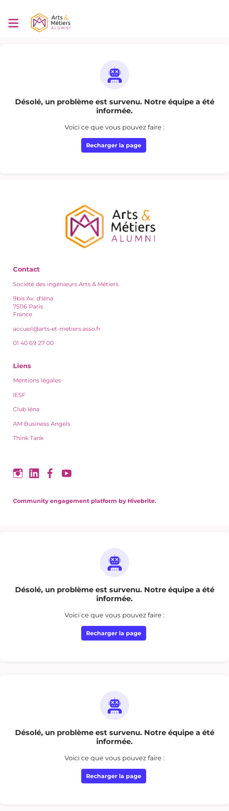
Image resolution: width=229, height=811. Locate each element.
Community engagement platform (65, 501)
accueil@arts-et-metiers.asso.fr (57, 328)
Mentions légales (37, 380)
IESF (19, 395)
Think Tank (28, 438)
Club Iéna (26, 409)
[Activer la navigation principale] (12, 23)
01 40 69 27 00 (33, 343)
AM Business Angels (41, 423)
